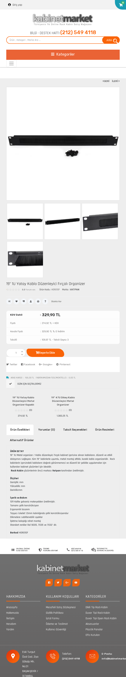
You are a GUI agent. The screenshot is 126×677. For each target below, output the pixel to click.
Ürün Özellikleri (20, 429)
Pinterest (63, 364)
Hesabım (11, 624)
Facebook (28, 364)
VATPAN (74, 289)
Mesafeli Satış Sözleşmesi (61, 607)
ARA (112, 40)
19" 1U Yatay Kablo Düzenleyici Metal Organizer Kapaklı (23, 401)
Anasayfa (11, 607)
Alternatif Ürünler (22, 440)
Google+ (46, 364)
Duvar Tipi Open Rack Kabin (101, 618)
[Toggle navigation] (63, 55)
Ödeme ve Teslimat (57, 624)
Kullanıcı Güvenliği (56, 629)
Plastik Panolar (94, 629)
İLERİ (116, 81)
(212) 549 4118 (78, 32)
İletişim (10, 618)
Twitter (11, 364)
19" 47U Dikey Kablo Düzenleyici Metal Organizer (63, 401)
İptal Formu (52, 618)
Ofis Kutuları (93, 635)
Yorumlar (46, 429)
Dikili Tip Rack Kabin (97, 607)
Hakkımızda (12, 613)
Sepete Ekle (45, 352)
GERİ (106, 81)
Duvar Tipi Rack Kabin (98, 613)
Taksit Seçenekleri (75, 429)
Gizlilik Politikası (54, 613)
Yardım (10, 629)
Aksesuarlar (92, 624)
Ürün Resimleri (104, 429)
